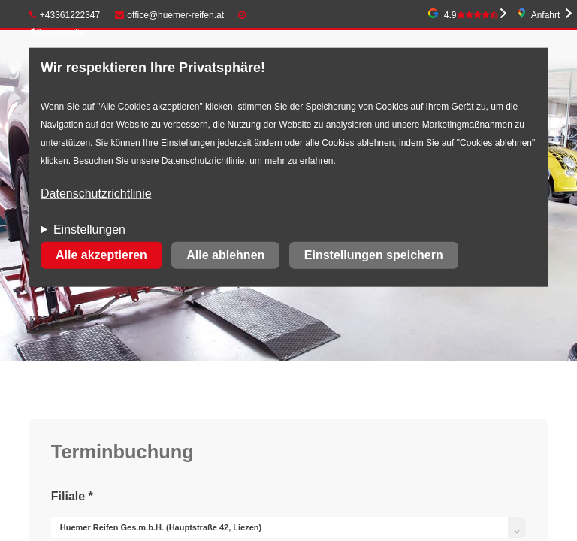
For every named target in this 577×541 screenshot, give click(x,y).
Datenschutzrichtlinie (96, 193)
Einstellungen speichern (373, 255)
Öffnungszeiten (59, 33)
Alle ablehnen (225, 255)
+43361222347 (64, 15)
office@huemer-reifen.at (170, 15)
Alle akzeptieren (101, 255)
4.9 (471, 15)
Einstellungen (89, 229)
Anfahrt (545, 15)
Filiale (72, 496)
